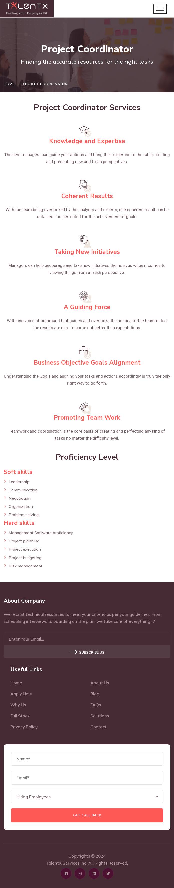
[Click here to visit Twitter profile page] (108, 873)
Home (10, 84)
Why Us (18, 704)
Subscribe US (87, 652)
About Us (99, 682)
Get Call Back (87, 815)
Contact (98, 726)
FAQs (95, 704)
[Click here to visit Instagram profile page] (80, 873)
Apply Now (21, 693)
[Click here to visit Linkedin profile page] (94, 873)
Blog (94, 693)
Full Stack (20, 715)
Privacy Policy (24, 726)
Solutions (99, 715)
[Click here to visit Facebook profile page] (66, 873)
